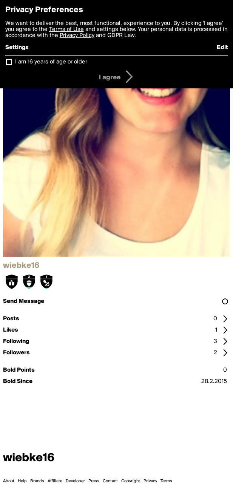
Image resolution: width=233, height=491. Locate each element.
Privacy (150, 481)
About (8, 481)
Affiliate (55, 481)
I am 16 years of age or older (51, 62)
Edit (222, 48)
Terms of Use (66, 29)
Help (22, 481)
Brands (37, 481)
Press (93, 481)
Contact (110, 481)
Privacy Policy (77, 35)
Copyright (130, 481)
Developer (75, 481)
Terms (166, 481)
